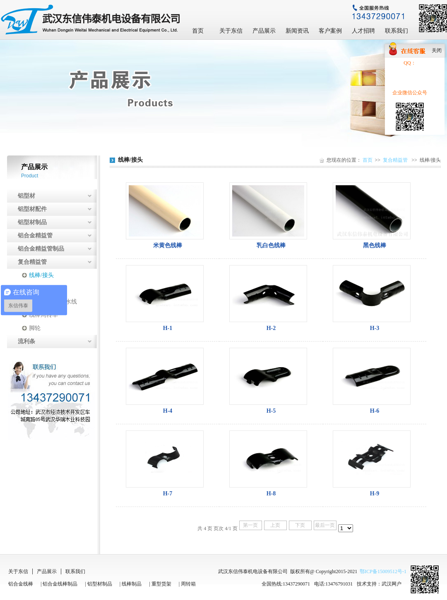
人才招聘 (363, 31)
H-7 (168, 493)
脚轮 (35, 328)
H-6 (375, 411)
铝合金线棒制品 (60, 584)
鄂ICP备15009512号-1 (383, 571)
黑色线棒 (374, 245)
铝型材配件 (32, 209)
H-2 (271, 328)
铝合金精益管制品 (41, 249)
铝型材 (26, 196)
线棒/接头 (41, 275)
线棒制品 (132, 584)
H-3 (375, 328)
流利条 (26, 341)
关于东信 (231, 31)
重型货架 (161, 584)
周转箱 (188, 584)
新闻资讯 (297, 31)
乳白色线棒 (271, 245)
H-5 (271, 411)
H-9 (375, 493)
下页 (300, 525)
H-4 (168, 411)
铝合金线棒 (20, 584)
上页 (275, 525)
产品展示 (264, 31)
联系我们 (396, 31)
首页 (198, 31)
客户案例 (330, 31)
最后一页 (325, 525)
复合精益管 (32, 262)
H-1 (168, 328)
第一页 (250, 525)
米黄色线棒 (167, 245)
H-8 (271, 493)
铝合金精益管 (35, 235)
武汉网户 (391, 584)
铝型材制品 (32, 222)
